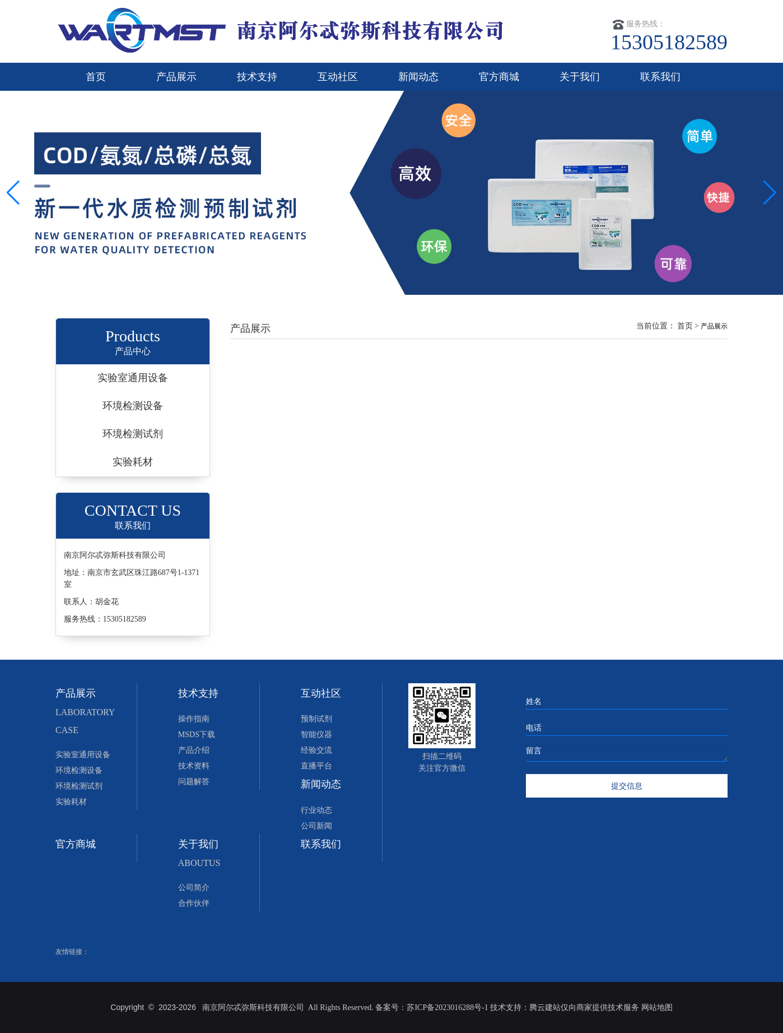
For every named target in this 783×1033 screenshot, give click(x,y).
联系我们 (660, 76)
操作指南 (193, 719)
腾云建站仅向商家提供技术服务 (585, 1007)
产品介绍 (193, 750)
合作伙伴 (193, 903)
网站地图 (657, 1007)
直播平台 (316, 766)
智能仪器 (316, 734)
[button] (769, 192)
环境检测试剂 (132, 433)
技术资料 (193, 766)
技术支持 (257, 76)
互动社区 (338, 76)
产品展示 (176, 76)
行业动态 (316, 810)
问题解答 (193, 781)
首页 (96, 76)
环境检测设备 (132, 405)
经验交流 (316, 750)
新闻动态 (418, 76)
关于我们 (580, 76)
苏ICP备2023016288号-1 (447, 1007)
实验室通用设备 (132, 377)
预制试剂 (316, 719)
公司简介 (193, 887)
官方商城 (499, 76)
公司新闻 (316, 826)
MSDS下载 (196, 734)
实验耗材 (133, 461)
